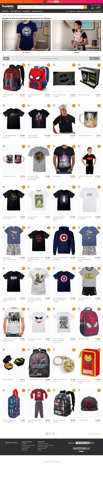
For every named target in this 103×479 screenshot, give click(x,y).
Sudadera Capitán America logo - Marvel (60, 258)
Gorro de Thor (56, 135)
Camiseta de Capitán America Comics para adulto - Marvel (58, 340)
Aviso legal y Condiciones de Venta (46, 445)
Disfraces (5, 11)
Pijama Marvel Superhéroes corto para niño (9, 259)
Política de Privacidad (43, 447)
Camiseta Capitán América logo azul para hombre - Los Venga (60, 299)
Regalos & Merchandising (13, 15)
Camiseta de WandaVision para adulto (10, 136)
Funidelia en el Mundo (43, 443)
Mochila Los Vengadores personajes (59, 421)
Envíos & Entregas (26, 447)
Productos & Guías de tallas (28, 445)
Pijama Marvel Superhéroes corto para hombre (84, 259)
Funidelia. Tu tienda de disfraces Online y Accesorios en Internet (7, 7)
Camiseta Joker (57, 176)
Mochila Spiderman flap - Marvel (34, 95)
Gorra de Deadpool (83, 420)
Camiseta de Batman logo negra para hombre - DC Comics (9, 299)
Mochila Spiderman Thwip (35, 379)
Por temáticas (15, 11)
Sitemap (39, 450)
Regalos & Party (37, 11)
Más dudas (24, 450)
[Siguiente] (56, 433)
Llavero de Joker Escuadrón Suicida (60, 380)
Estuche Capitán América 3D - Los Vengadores (9, 421)
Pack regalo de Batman (84, 95)
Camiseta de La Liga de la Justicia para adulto (9, 339)
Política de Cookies (42, 448)
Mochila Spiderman (83, 339)
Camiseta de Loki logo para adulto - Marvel (10, 217)
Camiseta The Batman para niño (85, 177)
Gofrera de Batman (8, 379)
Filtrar (5, 58)
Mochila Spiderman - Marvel (8, 95)
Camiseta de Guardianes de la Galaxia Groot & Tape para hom (35, 299)
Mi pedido (24, 443)
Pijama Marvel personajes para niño (35, 421)
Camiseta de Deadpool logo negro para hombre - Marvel (35, 259)
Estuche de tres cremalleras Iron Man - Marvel (84, 381)
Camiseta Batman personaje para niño (33, 136)
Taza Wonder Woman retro (85, 135)
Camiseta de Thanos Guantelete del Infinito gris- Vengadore (34, 177)
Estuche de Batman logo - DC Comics (60, 95)
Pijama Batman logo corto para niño (85, 299)
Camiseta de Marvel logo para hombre (84, 217)
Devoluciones (25, 448)
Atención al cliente (11, 443)
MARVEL (76, 52)
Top (67, 11)
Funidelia (4, 15)
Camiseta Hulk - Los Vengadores (33, 217)
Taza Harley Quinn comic (9, 176)
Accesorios (26, 11)
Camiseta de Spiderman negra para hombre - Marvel (59, 218)
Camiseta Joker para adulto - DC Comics (35, 339)
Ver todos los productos (95, 433)
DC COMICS (26, 52)
